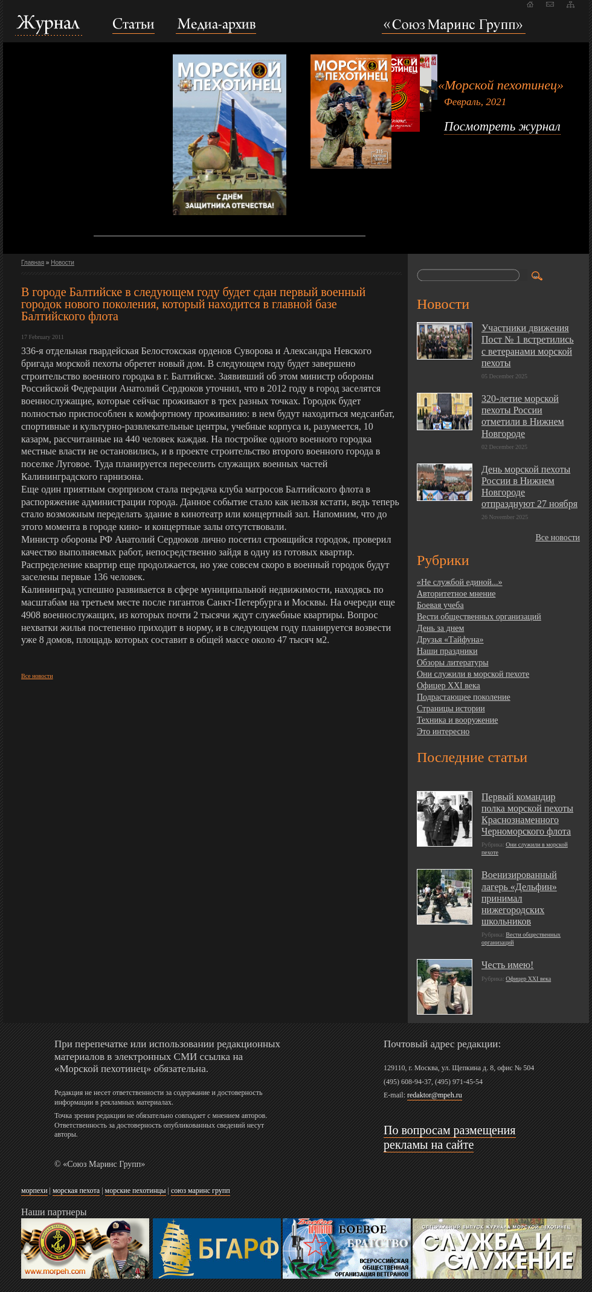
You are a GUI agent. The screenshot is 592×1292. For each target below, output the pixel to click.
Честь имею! (507, 965)
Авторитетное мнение (456, 593)
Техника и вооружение (457, 720)
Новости (62, 262)
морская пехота (76, 1190)
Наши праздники (447, 651)
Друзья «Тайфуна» (450, 639)
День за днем (440, 628)
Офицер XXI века (448, 685)
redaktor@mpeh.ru (434, 1095)
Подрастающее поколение (463, 697)
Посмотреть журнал (502, 126)
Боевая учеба (440, 605)
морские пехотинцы (135, 1190)
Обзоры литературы (453, 662)
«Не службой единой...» (460, 582)
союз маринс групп (200, 1190)
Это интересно (443, 731)
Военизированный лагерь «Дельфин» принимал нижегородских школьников (519, 898)
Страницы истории (451, 708)
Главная (32, 262)
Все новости (37, 676)
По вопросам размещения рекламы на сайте (450, 1137)
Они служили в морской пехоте (473, 674)
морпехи (34, 1190)
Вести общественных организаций (479, 616)
